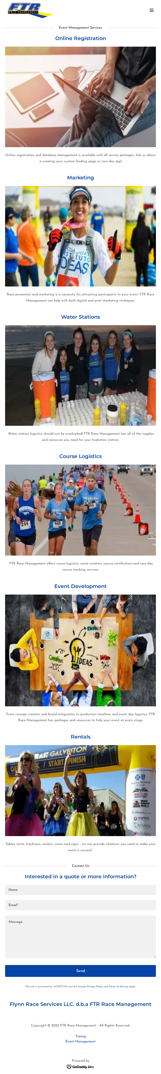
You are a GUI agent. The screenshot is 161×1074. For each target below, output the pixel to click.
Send (80, 971)
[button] (151, 10)
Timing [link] (80, 1036)
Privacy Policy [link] (95, 986)
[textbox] (80, 890)
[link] (30, 10)
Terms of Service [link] (118, 986)
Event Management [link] (80, 1041)
